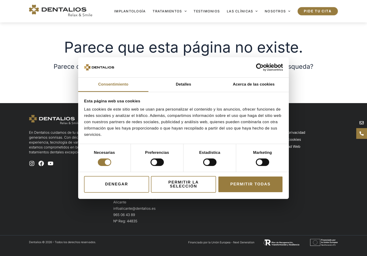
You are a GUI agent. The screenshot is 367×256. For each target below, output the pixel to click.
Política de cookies (285, 139)
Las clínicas (242, 11)
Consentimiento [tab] (113, 84)
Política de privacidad (287, 132)
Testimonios (207, 11)
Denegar (116, 184)
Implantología (130, 11)
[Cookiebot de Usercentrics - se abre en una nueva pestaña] (262, 67)
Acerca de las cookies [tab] (254, 84)
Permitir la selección (183, 184)
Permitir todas (250, 184)
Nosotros (277, 11)
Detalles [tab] (183, 84)
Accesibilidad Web (284, 146)
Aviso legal (278, 125)
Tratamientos (170, 11)
